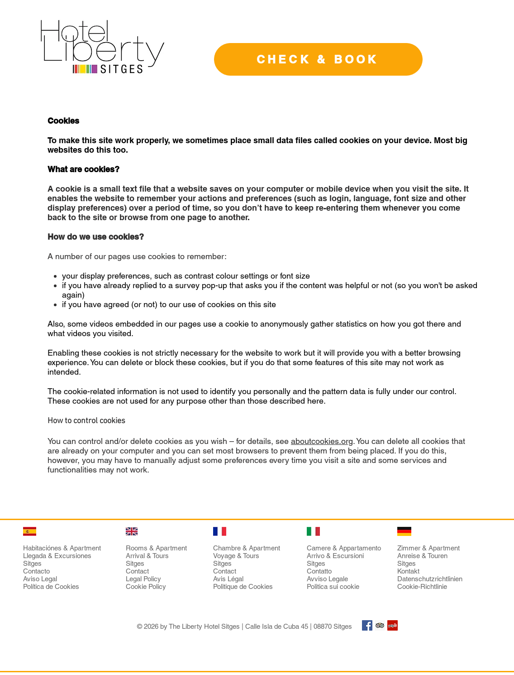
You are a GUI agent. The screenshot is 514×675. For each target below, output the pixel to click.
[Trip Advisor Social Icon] (380, 625)
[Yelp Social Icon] (392, 625)
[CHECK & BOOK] (318, 59)
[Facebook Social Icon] (367, 625)
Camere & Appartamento (344, 548)
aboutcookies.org (322, 441)
